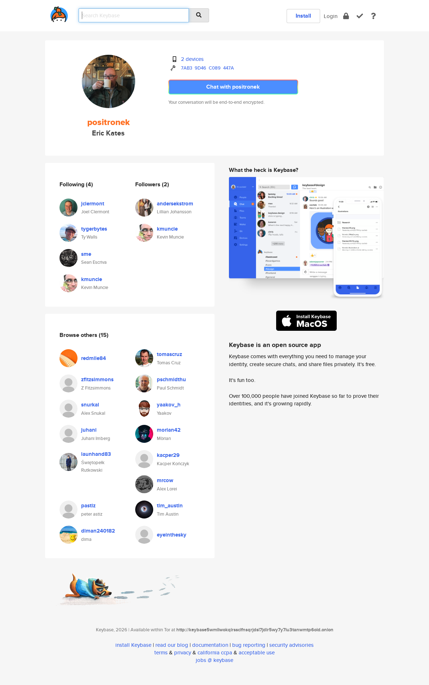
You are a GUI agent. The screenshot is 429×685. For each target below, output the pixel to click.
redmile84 (93, 358)
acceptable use (257, 652)
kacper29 (168, 455)
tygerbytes (94, 229)
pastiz (88, 506)
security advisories (291, 645)
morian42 (169, 430)
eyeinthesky (171, 535)
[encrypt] (346, 16)
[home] (59, 13)
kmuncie (91, 279)
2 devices (192, 59)
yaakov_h (169, 405)
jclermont (92, 204)
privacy (182, 652)
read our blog (171, 645)
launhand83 (96, 454)
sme (86, 254)
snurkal (90, 405)
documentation (210, 645)
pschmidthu (171, 379)
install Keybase (133, 645)
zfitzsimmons (97, 379)
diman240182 (98, 531)
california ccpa (215, 652)
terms (161, 652)
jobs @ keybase (214, 660)
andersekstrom (175, 204)
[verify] (360, 16)
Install (303, 16)
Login (330, 16)
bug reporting (248, 645)
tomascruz (169, 354)
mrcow (165, 480)
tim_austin (170, 506)
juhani (89, 430)
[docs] (373, 16)
